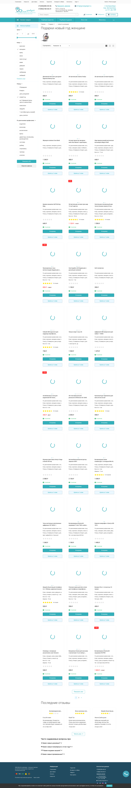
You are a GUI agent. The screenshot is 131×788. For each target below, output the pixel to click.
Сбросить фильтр (26, 166)
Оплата (42, 1)
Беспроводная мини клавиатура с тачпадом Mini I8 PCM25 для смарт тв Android (55, 711)
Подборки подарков (66, 20)
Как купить (73, 774)
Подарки (50, 24)
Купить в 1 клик (52, 109)
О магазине (18, 1)
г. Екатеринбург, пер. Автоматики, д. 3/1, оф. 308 (109, 8)
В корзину (53, 103)
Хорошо (109, 785)
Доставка (34, 1)
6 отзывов (108, 474)
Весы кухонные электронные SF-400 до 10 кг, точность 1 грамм (81, 711)
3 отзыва (81, 219)
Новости (26, 1)
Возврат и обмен (59, 1)
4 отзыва (55, 411)
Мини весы (102, 20)
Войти (106, 1)
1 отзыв (107, 411)
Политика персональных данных (23, 777)
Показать (25, 161)
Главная (43, 24)
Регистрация (112, 1)
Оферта (72, 772)
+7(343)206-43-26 (44, 6)
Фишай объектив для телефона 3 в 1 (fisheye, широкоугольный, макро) (107, 711)
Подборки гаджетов (47, 20)
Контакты (69, 1)
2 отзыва (81, 92)
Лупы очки (84, 20)
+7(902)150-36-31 (44, 9)
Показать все (78, 692)
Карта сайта (37, 777)
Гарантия (49, 1)
